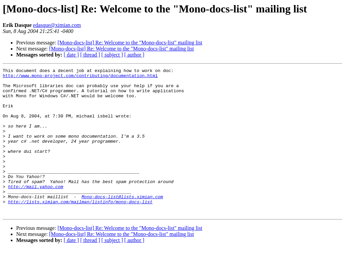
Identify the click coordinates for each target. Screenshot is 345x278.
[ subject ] (112, 55)
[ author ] (134, 55)
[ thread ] (90, 55)
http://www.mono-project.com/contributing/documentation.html (80, 77)
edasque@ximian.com (57, 25)
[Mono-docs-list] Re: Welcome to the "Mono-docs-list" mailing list (130, 42)
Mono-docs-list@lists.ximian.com (122, 223)
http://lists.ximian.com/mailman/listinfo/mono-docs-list (80, 229)
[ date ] (71, 55)
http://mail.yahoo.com (35, 211)
